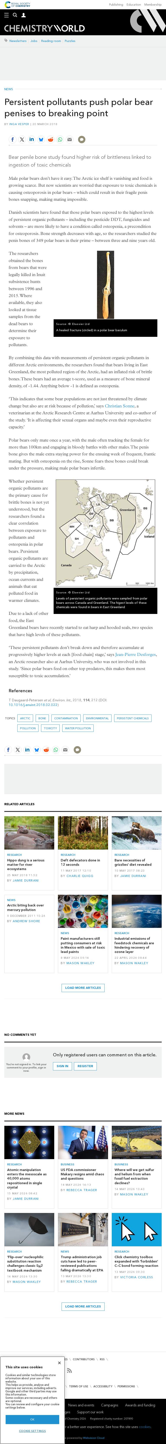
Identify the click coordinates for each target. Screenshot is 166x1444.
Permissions (126, 1386)
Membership (153, 4)
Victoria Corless (136, 1277)
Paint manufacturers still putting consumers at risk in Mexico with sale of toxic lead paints (83, 945)
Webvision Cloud (93, 1437)
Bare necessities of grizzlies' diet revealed (133, 862)
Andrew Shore (26, 921)
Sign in (62, 1066)
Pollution (28, 728)
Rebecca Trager (82, 1190)
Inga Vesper (19, 124)
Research (14, 854)
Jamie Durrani (26, 880)
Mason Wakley (81, 963)
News (8, 89)
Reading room (51, 41)
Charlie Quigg (80, 876)
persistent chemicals (133, 718)
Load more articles (83, 988)
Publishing (116, 4)
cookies (145, 1427)
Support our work (90, 1412)
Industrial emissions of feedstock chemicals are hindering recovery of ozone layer (134, 945)
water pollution (78, 728)
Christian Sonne (119, 405)
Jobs (33, 41)
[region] (32, 1400)
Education (134, 4)
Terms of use (78, 1386)
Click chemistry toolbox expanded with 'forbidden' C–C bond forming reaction (136, 1261)
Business (67, 1164)
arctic (25, 718)
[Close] (59, 1363)
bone (42, 718)
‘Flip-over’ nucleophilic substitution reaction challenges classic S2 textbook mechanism (25, 1263)
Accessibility (102, 1386)
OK (32, 1419)
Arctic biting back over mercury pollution (25, 907)
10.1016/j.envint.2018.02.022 (33, 705)
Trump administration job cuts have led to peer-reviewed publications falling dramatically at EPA (82, 1263)
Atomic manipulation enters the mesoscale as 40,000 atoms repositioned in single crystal (26, 1178)
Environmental (97, 718)
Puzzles (70, 41)
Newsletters (18, 41)
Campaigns (109, 1405)
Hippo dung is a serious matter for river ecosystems (25, 864)
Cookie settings (32, 1431)
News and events (81, 1405)
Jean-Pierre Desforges (135, 654)
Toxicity (50, 728)
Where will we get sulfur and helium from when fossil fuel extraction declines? (134, 1176)
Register (85, 1066)
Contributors (84, 1359)
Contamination (66, 718)
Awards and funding (140, 1405)
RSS (102, 1359)
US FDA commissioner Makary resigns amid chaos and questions (82, 1174)
